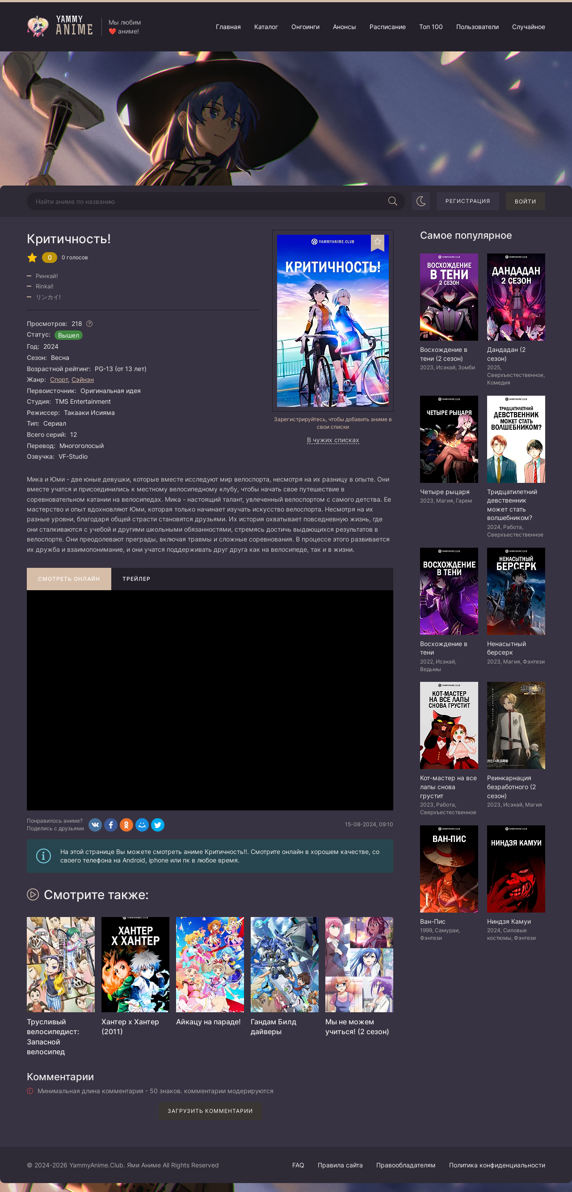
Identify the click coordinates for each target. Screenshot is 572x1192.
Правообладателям (406, 1165)
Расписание (388, 26)
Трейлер (136, 578)
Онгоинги (305, 26)
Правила (340, 1165)
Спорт (59, 379)
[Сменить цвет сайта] (421, 201)
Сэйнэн (83, 379)
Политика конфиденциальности (497, 1165)
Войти (525, 201)
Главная (228, 26)
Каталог (266, 26)
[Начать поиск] (392, 201)
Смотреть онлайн (69, 578)
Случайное (528, 26)
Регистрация (468, 201)
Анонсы (344, 26)
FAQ (298, 1165)
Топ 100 (431, 26)
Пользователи (477, 26)
